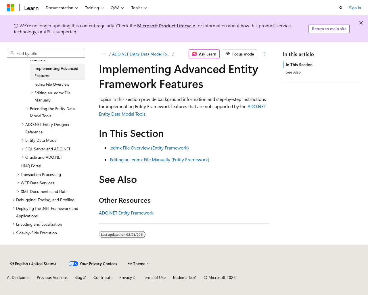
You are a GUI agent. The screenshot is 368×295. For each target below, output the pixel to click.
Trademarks (182, 277)
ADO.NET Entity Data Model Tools (141, 54)
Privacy (125, 277)
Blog (78, 277)
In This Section (299, 64)
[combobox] (46, 53)
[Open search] (341, 8)
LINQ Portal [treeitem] (31, 165)
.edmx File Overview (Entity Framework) (149, 148)
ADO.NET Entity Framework (126, 213)
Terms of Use (154, 277)
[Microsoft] (10, 8)
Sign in (355, 7)
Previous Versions (52, 277)
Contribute (102, 277)
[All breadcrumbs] (104, 54)
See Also (293, 72)
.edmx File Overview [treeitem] (51, 84)
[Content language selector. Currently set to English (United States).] (33, 263)
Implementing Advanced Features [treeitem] (56, 72)
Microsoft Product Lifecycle (166, 25)
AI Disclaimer (18, 277)
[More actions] (265, 54)
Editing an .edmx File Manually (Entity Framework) (159, 159)
